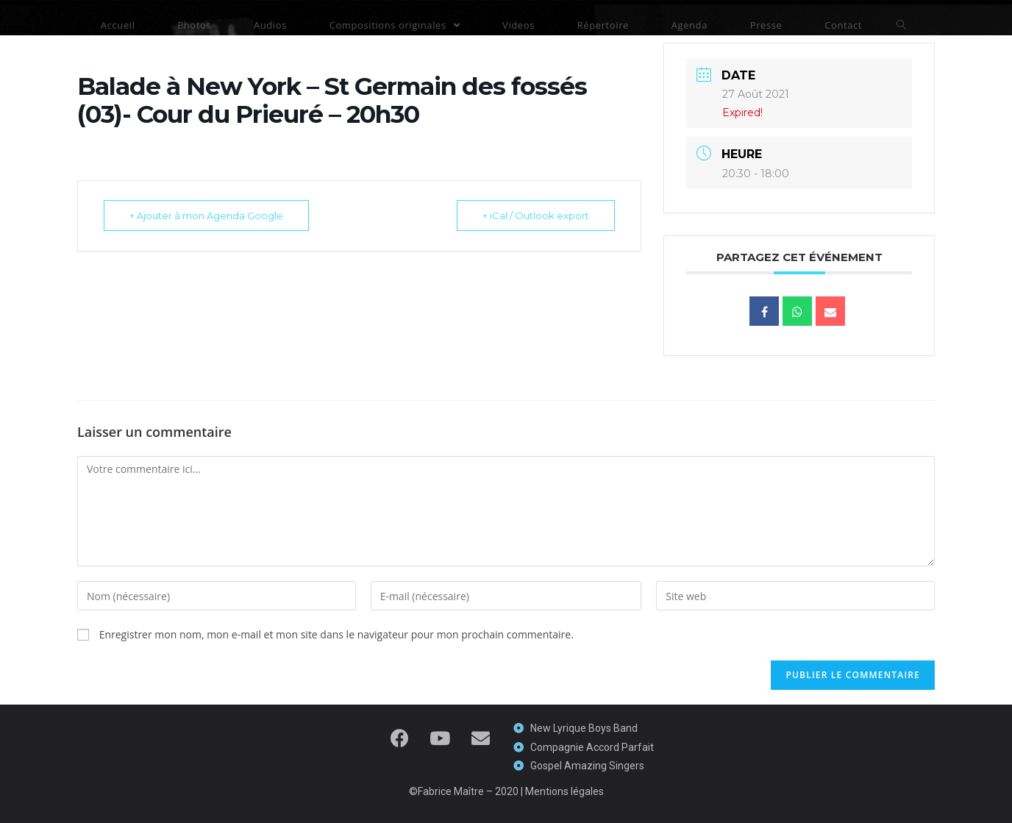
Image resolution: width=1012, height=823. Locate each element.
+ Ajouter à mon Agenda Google (206, 215)
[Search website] (901, 25)
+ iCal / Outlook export (535, 215)
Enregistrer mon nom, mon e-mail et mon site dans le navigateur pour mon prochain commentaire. (336, 634)
